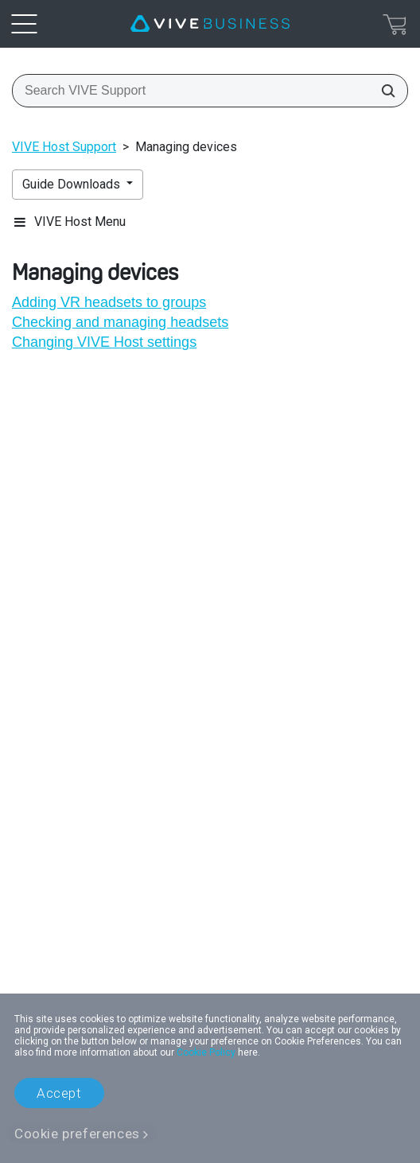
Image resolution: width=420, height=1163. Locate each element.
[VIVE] (210, 24)
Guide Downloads (72, 184)
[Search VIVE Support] (383, 91)
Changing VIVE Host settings (104, 342)
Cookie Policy (206, 1052)
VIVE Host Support (64, 146)
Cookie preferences (77, 1134)
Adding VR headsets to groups (109, 302)
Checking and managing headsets (120, 322)
